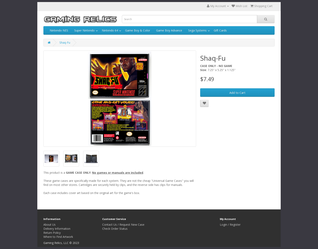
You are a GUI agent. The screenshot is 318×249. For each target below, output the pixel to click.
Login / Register (230, 224)
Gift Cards (220, 30)
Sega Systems (197, 30)
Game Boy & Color (137, 30)
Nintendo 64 (110, 30)
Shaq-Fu (64, 42)
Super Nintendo (84, 30)
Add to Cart (237, 93)
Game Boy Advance (169, 30)
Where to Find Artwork (58, 237)
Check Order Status (115, 229)
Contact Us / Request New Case (123, 224)
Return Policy (52, 233)
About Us (49, 224)
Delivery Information (56, 229)
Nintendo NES (59, 30)
